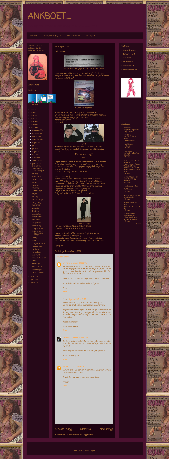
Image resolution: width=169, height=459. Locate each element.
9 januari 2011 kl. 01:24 (79, 263)
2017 (32, 110)
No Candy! (35, 174)
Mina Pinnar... (128, 144)
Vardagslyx (35, 208)
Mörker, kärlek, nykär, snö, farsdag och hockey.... (131, 218)
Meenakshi (127, 128)
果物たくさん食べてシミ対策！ (132, 207)
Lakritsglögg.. (36, 214)
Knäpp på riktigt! (37, 228)
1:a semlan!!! (36, 255)
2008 (32, 283)
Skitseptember (128, 190)
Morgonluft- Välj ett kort (131, 130)
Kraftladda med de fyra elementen (131, 154)
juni (33, 148)
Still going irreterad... (39, 244)
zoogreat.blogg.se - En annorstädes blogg (131, 178)
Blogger (92, 450)
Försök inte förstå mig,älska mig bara (130, 215)
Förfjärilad (127, 181)
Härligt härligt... (37, 202)
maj (33, 151)
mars (34, 157)
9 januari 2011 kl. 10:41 (79, 338)
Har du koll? (36, 249)
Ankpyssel (90, 35)
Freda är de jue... (37, 179)
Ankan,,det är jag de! (52, 35)
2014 (32, 119)
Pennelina (66, 338)
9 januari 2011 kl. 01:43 (77, 299)
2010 (32, 277)
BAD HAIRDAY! (128, 62)
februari (35, 160)
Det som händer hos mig (132, 195)
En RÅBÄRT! (36, 205)
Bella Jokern (36, 220)
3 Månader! (127, 146)
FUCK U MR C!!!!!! (37, 272)
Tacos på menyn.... (38, 200)
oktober (35, 136)
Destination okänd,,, (129, 54)
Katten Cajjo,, (36, 264)
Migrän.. (34, 194)
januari (35, 164)
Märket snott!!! (37, 267)
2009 (33, 280)
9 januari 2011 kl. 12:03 (77, 366)
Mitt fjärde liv (128, 135)
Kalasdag (35, 197)
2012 (32, 125)
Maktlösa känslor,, (129, 66)
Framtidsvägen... (37, 191)
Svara (65, 292)
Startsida (85, 429)
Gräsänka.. (35, 211)
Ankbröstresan (73, 35)
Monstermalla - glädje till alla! (131, 187)
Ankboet (33, 35)
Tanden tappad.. (37, 269)
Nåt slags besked (129, 197)
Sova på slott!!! (36, 217)
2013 (32, 122)
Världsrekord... (36, 176)
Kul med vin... (36, 252)
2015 (32, 116)
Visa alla (138, 224)
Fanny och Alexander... (39, 258)
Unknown (66, 263)
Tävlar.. (34, 241)
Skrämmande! (37, 246)
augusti (35, 142)
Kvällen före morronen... (131, 69)
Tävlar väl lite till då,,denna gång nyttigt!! (37, 233)
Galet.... (34, 261)
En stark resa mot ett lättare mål (131, 161)
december (36, 130)
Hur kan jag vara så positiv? (130, 138)
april (34, 154)
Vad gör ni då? (36, 223)
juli (33, 145)
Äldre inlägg (106, 429)
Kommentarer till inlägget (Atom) (81, 434)
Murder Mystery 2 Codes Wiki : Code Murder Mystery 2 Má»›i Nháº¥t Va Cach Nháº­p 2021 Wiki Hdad (132, 168)
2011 (32, 128)
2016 (32, 113)
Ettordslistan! (36, 166)
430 (43, 50)
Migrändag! (35, 188)
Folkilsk (65, 366)
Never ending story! (129, 50)
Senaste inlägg (63, 429)
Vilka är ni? (127, 58)
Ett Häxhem (128, 151)
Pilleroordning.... (37, 226)
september (36, 139)
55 (39, 48)
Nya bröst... (35, 185)
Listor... (34, 182)
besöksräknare (33, 90)
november (36, 133)
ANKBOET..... (49, 16)
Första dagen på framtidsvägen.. (38, 170)
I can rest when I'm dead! (130, 204)
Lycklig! (34, 238)
